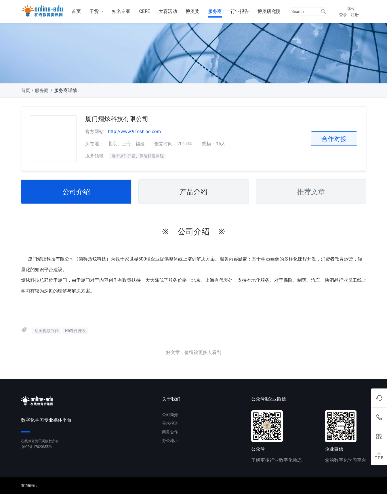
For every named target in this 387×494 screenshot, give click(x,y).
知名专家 (121, 11)
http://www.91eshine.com (134, 131)
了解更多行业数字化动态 (276, 460)
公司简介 (170, 414)
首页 (76, 11)
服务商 (215, 11)
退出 (350, 8)
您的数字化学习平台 (345, 460)
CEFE (144, 11)
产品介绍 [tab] (193, 192)
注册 (355, 14)
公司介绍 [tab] (76, 192)
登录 (343, 14)
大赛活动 (168, 11)
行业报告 (239, 11)
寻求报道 (170, 423)
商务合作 (170, 432)
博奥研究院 (269, 11)
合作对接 (334, 138)
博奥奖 (192, 11)
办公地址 (170, 440)
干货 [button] (94, 11)
